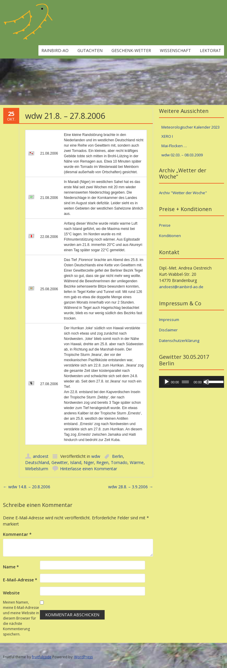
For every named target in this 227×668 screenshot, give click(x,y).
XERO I (167, 136)
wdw (95, 456)
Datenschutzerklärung (179, 340)
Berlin (117, 456)
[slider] (185, 381)
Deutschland (37, 462)
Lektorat (210, 50)
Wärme (137, 462)
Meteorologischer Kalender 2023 (190, 127)
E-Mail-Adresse (20, 580)
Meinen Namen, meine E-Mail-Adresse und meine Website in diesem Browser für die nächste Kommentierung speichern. (21, 618)
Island (75, 462)
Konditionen (170, 235)
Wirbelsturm (36, 468)
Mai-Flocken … (174, 145)
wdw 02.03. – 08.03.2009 (182, 155)
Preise (165, 225)
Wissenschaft (175, 50)
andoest (40, 456)
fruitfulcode (41, 656)
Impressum (169, 319)
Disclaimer (168, 330)
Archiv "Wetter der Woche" (183, 192)
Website (11, 593)
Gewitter (59, 462)
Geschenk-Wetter (131, 50)
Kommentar (17, 534)
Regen (102, 462)
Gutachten (90, 50)
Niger (89, 462)
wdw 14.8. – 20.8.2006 (26, 486)
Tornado (119, 462)
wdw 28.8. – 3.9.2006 (130, 486)
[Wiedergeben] (167, 382)
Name (11, 567)
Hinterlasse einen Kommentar (88, 468)
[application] (191, 382)
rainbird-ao (55, 50)
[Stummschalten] (206, 382)
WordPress (83, 656)
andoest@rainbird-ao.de (181, 286)
